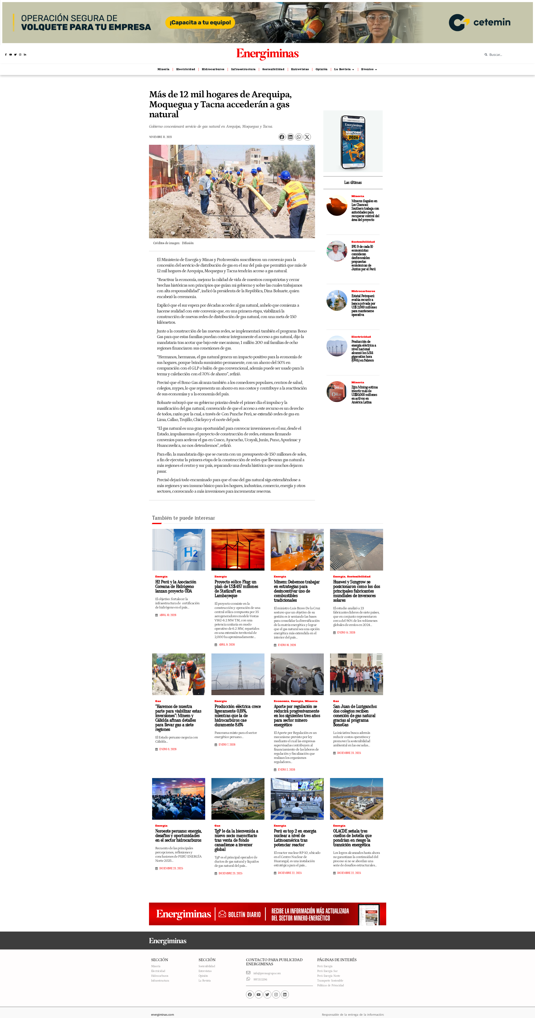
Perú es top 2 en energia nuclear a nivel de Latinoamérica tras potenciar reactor (294, 831)
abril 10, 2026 (167, 614)
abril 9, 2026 (227, 639)
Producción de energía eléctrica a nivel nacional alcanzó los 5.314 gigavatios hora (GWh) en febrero (363, 351)
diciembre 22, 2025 (290, 865)
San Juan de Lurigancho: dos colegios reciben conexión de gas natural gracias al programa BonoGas (356, 707)
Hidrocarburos (363, 291)
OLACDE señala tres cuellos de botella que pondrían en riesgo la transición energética (355, 831)
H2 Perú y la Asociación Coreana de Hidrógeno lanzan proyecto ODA (174, 586)
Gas (158, 695)
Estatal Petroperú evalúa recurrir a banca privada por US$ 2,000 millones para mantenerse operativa (364, 305)
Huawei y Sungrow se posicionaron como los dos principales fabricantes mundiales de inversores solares (354, 590)
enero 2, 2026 (286, 763)
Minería (357, 196)
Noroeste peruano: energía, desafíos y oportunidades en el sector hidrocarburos (178, 829)
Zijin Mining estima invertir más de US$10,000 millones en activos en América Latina (364, 395)
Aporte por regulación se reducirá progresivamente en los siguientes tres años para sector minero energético (296, 709)
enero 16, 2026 (287, 639)
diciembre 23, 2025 (349, 742)
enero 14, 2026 (346, 631)
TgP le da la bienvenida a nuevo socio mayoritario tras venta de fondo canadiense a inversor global (238, 831)
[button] (282, 137)
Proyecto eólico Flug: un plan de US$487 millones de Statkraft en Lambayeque (237, 586)
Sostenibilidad (363, 241)
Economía (281, 695)
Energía (161, 576)
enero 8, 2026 (167, 738)
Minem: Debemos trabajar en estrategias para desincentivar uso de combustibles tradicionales (296, 588)
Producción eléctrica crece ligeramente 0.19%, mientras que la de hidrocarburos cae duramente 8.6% (238, 707)
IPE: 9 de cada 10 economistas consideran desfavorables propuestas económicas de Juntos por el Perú (363, 258)
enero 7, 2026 (227, 733)
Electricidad (361, 336)
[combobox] (505, 54)
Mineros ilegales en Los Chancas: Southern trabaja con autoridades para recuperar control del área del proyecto (365, 210)
